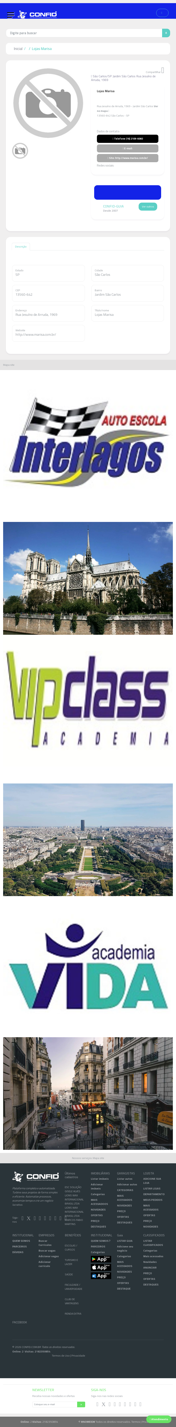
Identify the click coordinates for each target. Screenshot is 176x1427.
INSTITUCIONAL (22, 1235)
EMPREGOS (46, 1235)
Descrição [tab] (21, 246)
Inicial (18, 48)
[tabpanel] (48, 102)
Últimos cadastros (71, 1175)
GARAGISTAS (126, 1173)
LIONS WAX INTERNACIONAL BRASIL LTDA (74, 1203)
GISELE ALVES (72, 1195)
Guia (120, 1235)
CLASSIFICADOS (153, 1235)
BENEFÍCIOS (73, 1235)
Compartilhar (155, 70)
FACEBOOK (19, 1322)
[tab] (20, 150)
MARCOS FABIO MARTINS (74, 1226)
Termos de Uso (61, 1355)
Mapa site (8, 364)
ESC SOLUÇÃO (73, 1191)
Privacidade (78, 1355)
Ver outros (148, 206)
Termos (135, 1421)
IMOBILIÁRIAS (100, 1173)
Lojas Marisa (42, 48)
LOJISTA (148, 1173)
